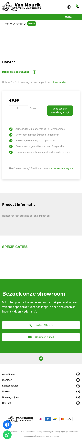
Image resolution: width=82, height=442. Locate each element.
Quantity (35, 108)
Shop (19, 23)
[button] (41, 374)
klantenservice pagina (61, 168)
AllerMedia (54, 436)
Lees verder (59, 82)
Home (8, 23)
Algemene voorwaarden (14, 432)
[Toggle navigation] (71, 17)
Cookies (55, 432)
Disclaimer (30, 432)
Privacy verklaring (43, 432)
